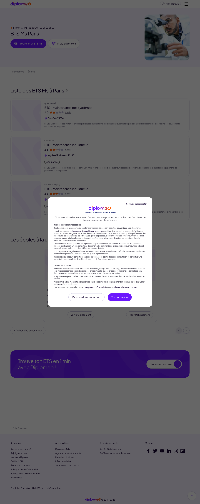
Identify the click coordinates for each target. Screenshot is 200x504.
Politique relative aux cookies (125, 287)
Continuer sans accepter (136, 204)
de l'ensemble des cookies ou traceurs (86, 231)
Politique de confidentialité (95, 287)
